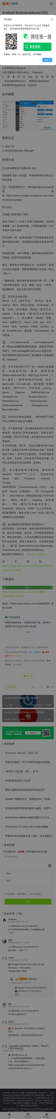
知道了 (47, 60)
